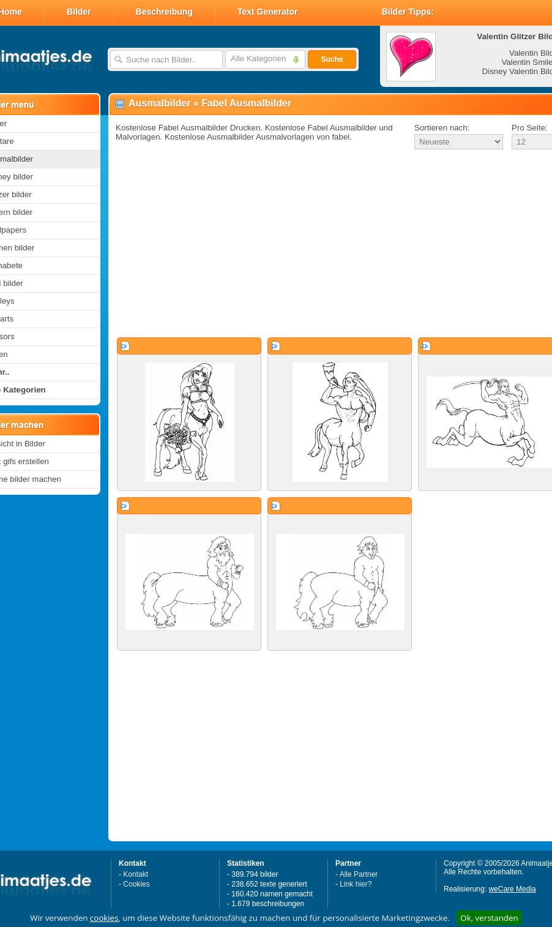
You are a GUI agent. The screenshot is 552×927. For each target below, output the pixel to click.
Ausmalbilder (159, 103)
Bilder (79, 12)
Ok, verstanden (489, 917)
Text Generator (267, 12)
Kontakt (135, 874)
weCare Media (511, 889)
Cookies (136, 884)
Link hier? (355, 884)
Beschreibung (164, 12)
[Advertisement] (322, 244)
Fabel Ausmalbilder (246, 103)
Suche (332, 59)
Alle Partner (359, 874)
